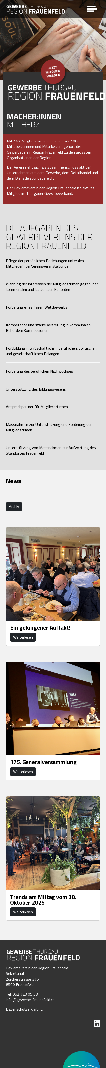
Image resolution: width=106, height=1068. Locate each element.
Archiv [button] (14, 506)
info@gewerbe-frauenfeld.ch (30, 1000)
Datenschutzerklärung (24, 1009)
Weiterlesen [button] (23, 637)
